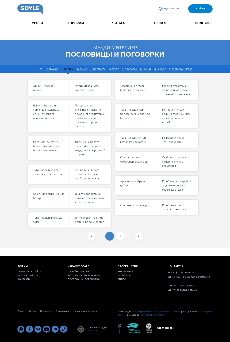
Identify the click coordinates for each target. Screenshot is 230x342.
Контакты (23, 279)
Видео (122, 279)
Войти (200, 8)
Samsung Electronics (152, 315)
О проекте (46, 311)
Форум (22, 266)
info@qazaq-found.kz (195, 277)
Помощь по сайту (29, 271)
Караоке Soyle (78, 266)
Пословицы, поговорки (84, 279)
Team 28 (93, 330)
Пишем (160, 23)
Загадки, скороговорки (84, 275)
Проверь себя (128, 266)
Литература (62, 311)
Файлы (32, 311)
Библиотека (125, 271)
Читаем (119, 23)
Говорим (76, 23)
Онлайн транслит (79, 271)
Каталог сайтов (27, 275)
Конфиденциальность (85, 311)
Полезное (204, 23)
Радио (20, 311)
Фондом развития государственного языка (155, 311)
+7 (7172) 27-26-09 (183, 272)
